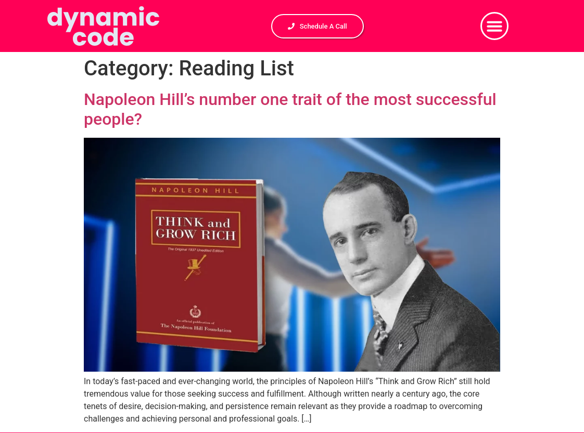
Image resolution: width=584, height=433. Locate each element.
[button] (494, 26)
